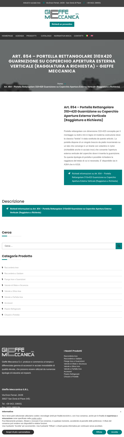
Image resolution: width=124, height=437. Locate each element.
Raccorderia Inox (12, 268)
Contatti (78, 36)
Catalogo (46, 36)
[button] (121, 412)
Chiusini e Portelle (12, 315)
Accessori (9, 303)
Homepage (7, 36)
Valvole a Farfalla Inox (14, 297)
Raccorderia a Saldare (14, 273)
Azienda (20, 36)
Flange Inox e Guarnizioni (15, 279)
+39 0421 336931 (92, 3)
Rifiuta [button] (99, 432)
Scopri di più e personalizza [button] (18, 432)
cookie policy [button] (36, 418)
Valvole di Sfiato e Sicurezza (16, 285)
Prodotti (32, 36)
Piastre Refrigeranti (13, 309)
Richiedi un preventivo (62, 24)
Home (60, 84)
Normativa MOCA (62, 36)
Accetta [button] (114, 432)
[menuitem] (87, 36)
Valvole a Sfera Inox (13, 291)
